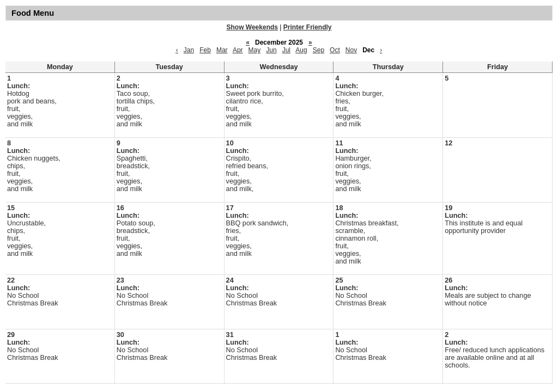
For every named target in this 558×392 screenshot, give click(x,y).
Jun (271, 50)
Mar (222, 50)
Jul (286, 50)
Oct (335, 50)
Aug (301, 50)
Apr (238, 50)
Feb (205, 50)
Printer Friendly (307, 27)
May (254, 50)
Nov (351, 50)
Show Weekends (252, 27)
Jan (189, 50)
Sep (318, 50)
